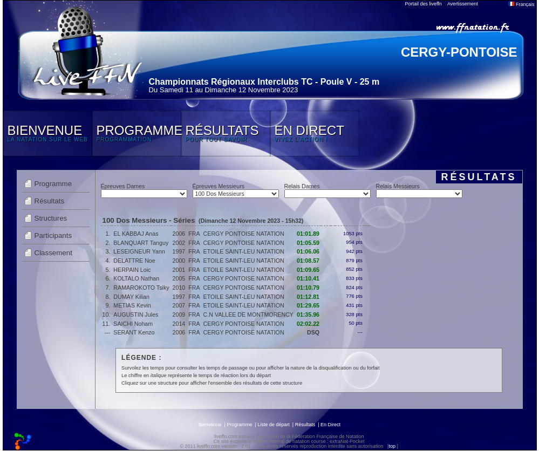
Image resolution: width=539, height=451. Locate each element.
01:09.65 (308, 269)
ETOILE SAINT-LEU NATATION (243, 251)
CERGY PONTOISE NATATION (243, 233)
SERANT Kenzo (133, 332)
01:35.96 (308, 314)
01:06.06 (308, 251)
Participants (53, 235)
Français (521, 4)
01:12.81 (308, 296)
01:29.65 (308, 305)
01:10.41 (308, 278)
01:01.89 (308, 233)
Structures (51, 218)
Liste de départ (273, 424)
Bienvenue (210, 424)
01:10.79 (308, 287)
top (391, 446)
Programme (53, 184)
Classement (53, 253)
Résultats (50, 201)
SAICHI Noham (133, 323)
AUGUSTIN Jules (135, 314)
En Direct (330, 424)
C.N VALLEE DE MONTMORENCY (248, 314)
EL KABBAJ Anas (135, 233)
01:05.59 (308, 243)
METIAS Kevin (132, 305)
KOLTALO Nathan (136, 278)
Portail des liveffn (423, 3)
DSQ (313, 332)
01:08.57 (308, 260)
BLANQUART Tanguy (140, 243)
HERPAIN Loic (132, 269)
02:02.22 (308, 323)
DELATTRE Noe (134, 260)
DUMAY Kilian (131, 296)
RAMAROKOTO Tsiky (141, 287)
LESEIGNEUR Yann (139, 251)
